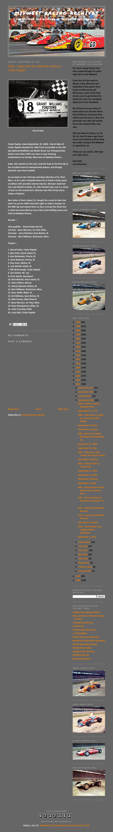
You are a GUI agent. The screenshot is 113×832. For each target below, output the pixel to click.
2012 (78, 380)
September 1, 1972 (87, 537)
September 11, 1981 (87, 475)
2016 (78, 363)
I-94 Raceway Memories (84, 630)
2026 (78, 322)
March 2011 (84, 563)
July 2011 (83, 546)
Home (38, 409)
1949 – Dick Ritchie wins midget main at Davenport (90, 529)
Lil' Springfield (80, 633)
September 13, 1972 (87, 471)
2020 (78, 347)
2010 (78, 576)
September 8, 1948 (87, 483)
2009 (78, 580)
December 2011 (86, 388)
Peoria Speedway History (85, 644)
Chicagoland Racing (83, 622)
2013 (78, 376)
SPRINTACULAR (81, 655)
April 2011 (83, 558)
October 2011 (85, 396)
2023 (78, 334)
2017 (78, 359)
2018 (78, 355)
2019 (78, 351)
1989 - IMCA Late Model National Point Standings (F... (91, 436)
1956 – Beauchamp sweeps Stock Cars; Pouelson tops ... (91, 490)
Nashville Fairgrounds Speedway (89, 640)
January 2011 (85, 571)
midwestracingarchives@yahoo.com (65, 825)
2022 (78, 338)
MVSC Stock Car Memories (86, 637)
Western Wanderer (82, 659)
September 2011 (86, 400)
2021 (78, 343)
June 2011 (83, 550)
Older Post (63, 409)
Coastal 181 (78, 626)
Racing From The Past (83, 651)
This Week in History (88, 429)
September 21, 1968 (87, 444)
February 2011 (85, 567)
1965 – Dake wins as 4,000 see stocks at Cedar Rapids (90, 418)
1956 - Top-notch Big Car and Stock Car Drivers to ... (91, 500)
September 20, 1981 (87, 448)
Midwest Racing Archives (57, 13)
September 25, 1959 (87, 425)
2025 (78, 326)
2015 (78, 367)
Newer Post (13, 409)
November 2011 (86, 392)
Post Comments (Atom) (33, 415)
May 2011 (83, 554)
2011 (78, 384)
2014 (78, 371)
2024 (78, 330)
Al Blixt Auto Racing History (86, 612)
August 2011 (84, 542)
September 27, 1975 (87, 411)
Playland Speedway (82, 648)
